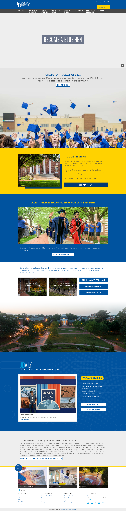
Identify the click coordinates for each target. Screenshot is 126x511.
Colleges (43, 500)
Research (43, 504)
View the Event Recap (62, 254)
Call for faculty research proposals (91, 393)
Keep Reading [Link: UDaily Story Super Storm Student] (24, 419)
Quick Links (102, 7)
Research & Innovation (90, 11)
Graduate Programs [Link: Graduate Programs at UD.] (93, 286)
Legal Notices (68, 509)
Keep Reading (62, 85)
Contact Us (90, 495)
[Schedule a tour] (32, 287)
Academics (79, 10)
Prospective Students (33, 11)
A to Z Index (67, 504)
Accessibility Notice (69, 495)
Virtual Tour (21, 502)
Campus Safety (68, 502)
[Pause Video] (122, 65)
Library (43, 502)
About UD (21, 10)
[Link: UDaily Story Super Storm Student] (48, 394)
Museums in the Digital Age (89, 391)
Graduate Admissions (46, 497)
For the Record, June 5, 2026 (90, 383)
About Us (20, 495)
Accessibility (74, 509)
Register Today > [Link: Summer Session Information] (86, 185)
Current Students (44, 11)
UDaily (20, 500)
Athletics (101, 10)
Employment (21, 504)
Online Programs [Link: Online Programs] (93, 293)
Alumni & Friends (66, 11)
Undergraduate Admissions (48, 495)
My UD (66, 500)
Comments (63, 509)
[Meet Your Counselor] (63, 287)
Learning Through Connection (90, 396)
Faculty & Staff (56, 11)
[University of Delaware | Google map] (90, 499)
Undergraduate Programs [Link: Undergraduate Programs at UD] (93, 280)
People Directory (68, 497)
